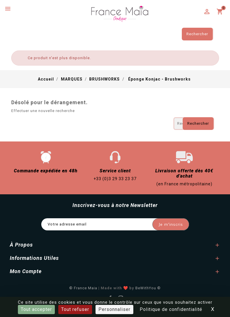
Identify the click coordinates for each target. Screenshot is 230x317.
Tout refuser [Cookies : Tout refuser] (75, 309)
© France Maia (83, 288)
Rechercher (197, 34)
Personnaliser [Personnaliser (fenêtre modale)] (114, 309)
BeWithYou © (148, 288)
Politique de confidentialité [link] (171, 309)
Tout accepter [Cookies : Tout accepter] (36, 309)
